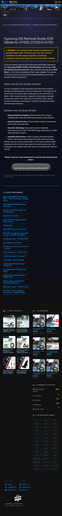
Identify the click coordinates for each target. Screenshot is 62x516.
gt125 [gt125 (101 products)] (45, 437)
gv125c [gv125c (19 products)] (46, 451)
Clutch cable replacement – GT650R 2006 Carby (14, 282)
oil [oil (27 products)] (55, 458)
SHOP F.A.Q (24, 484)
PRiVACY (23, 490)
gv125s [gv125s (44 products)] (55, 451)
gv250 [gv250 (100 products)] (37, 455)
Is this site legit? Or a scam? (14, 256)
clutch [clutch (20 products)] (55, 427)
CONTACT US (25, 487)
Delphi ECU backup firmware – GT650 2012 (15, 276)
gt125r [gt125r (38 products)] (55, 437)
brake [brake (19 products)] (37, 423)
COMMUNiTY (10, 487)
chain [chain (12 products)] (36, 427)
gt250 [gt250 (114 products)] (37, 441)
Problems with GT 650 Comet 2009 (15, 271)
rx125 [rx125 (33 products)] (36, 465)
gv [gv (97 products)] (37, 448)
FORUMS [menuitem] (13, 2)
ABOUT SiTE (10, 490)
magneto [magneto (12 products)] (45, 458)
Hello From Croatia (10, 216)
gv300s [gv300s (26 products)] (46, 455)
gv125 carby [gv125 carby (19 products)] (55, 448)
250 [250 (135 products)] (46, 420)
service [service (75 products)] (46, 465)
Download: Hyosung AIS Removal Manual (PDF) (31, 168)
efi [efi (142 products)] (55, 430)
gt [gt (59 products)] (37, 437)
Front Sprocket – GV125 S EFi (15, 252)
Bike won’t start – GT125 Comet (16, 287)
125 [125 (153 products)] (37, 420)
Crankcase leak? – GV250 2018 (15, 239)
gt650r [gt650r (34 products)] (46, 444)
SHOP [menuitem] (4, 2)
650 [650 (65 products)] (55, 420)
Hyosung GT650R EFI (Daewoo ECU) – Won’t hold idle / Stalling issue (15, 199)
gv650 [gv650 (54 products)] (54, 455)
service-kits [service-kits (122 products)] (54, 465)
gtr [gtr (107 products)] (55, 444)
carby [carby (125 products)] (54, 423)
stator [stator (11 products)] (55, 469)
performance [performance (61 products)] (37, 462)
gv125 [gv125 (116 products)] (45, 448)
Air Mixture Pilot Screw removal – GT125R (15, 248)
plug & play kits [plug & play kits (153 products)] (46, 462)
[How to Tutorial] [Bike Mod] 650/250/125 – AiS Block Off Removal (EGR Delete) (30, 25)
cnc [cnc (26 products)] (37, 430)
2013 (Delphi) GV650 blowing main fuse (14, 205)
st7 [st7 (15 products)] (46, 469)
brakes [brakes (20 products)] (46, 423)
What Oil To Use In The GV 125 (15, 229)
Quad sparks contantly (12, 243)
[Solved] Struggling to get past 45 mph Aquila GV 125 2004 (15, 234)
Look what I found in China (13, 260)
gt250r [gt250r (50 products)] (46, 441)
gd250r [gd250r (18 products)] (55, 434)
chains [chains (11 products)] (46, 427)
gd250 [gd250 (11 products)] (37, 434)
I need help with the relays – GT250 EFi (14, 265)
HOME (8, 484)
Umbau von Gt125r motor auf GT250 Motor (14, 211)
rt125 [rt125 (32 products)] (54, 462)
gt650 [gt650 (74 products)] (37, 444)
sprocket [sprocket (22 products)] (37, 469)
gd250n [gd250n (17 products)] (46, 434)
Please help (7, 226)
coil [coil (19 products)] (46, 430)
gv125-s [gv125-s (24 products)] (37, 451)
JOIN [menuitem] (57, 2)
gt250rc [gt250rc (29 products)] (54, 441)
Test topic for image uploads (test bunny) (14, 221)
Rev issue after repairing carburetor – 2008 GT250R (14, 292)
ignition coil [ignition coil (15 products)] (37, 458)
